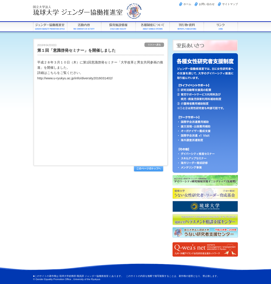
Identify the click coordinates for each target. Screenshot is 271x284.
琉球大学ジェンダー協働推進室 (50, 26)
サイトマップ (230, 4)
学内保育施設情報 (118, 26)
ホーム (187, 4)
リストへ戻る (154, 44)
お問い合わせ (207, 4)
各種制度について (152, 26)
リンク (221, 26)
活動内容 (84, 26)
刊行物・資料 (186, 26)
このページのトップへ (148, 169)
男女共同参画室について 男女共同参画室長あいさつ (205, 45)
